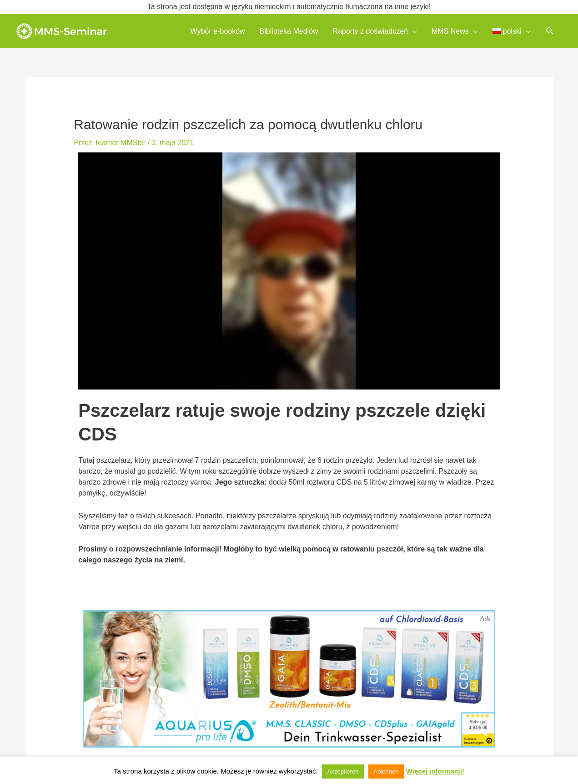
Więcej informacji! (435, 771)
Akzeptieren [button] (343, 771)
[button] (550, 31)
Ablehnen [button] (386, 771)
